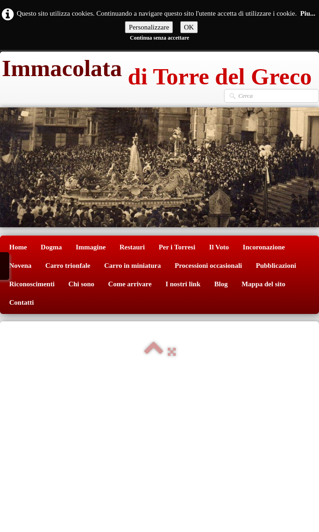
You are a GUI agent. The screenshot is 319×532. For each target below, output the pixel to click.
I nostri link (183, 284)
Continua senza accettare (159, 38)
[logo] (156, 70)
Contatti (21, 302)
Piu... (307, 13)
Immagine (91, 247)
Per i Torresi (177, 247)
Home (18, 247)
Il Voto (219, 247)
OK (189, 27)
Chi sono (81, 284)
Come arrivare (130, 284)
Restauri (132, 247)
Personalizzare (149, 27)
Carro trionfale (67, 265)
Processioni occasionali (208, 265)
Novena (20, 265)
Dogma (51, 247)
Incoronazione (264, 247)
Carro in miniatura (132, 265)
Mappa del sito (263, 284)
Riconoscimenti (31, 284)
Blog (221, 284)
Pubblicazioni (276, 265)
